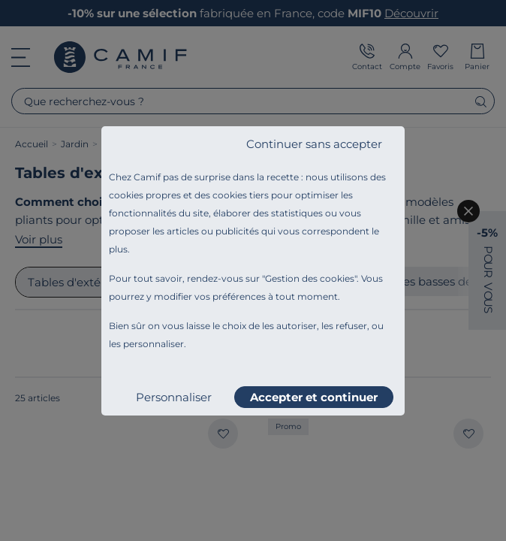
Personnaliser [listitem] (174, 397)
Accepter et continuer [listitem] (314, 397)
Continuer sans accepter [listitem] (314, 144)
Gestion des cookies (309, 278)
